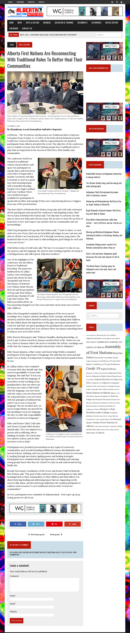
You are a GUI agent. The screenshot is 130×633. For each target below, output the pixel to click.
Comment (13, 576)
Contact (41, 2)
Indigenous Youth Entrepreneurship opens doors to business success (102, 195)
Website (12, 612)
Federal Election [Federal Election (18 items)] (99, 380)
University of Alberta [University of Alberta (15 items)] (105, 431)
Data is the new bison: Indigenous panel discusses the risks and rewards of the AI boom (102, 258)
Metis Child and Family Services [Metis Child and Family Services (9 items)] (109, 391)
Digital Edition (110, 22)
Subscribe (20, 2)
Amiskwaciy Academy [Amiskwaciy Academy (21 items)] (107, 343)
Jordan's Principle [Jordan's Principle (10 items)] (92, 391)
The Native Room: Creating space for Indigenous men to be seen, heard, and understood (101, 270)
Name (12, 596)
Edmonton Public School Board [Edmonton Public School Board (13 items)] (99, 377)
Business (46, 22)
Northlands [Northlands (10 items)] (98, 414)
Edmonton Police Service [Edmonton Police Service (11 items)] (111, 374)
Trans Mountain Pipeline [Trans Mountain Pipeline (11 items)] (95, 421)
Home (10, 22)
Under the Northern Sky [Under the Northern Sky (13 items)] (104, 428)
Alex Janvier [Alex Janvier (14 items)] (91, 343)
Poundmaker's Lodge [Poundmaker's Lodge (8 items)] (105, 418)
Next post (56, 535)
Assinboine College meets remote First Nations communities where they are (104, 247)
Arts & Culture (31, 22)
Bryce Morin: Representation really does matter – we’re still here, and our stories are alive (104, 224)
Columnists (82, 22)
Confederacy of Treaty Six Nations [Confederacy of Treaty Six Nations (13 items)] (106, 365)
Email (11, 604)
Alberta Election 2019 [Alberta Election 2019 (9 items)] (103, 337)
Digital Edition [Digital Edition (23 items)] (108, 370)
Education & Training (63, 22)
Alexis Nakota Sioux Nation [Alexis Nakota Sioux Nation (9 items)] (111, 340)
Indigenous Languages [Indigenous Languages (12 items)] (111, 384)
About (10, 2)
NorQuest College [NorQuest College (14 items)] (99, 410)
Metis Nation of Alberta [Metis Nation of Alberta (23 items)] (98, 393)
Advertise (31, 2)
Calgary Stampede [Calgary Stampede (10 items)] (92, 362)
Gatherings (96, 22)
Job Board (13, 28)
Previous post (36, 535)
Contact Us (26, 28)
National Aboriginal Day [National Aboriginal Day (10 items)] (103, 398)
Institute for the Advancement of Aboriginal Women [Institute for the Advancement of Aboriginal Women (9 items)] (103, 387)
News (19, 22)
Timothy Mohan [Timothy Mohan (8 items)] (117, 418)
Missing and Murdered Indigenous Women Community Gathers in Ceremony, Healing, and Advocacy (104, 236)
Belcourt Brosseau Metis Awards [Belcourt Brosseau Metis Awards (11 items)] (106, 359)
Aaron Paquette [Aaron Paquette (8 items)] (91, 337)
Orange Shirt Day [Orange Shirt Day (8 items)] (93, 418)
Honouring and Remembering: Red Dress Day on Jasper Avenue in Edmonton (103, 204)
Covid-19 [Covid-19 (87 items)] (93, 370)
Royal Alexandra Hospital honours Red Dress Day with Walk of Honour (103, 213)
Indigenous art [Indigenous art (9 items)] (97, 384)
